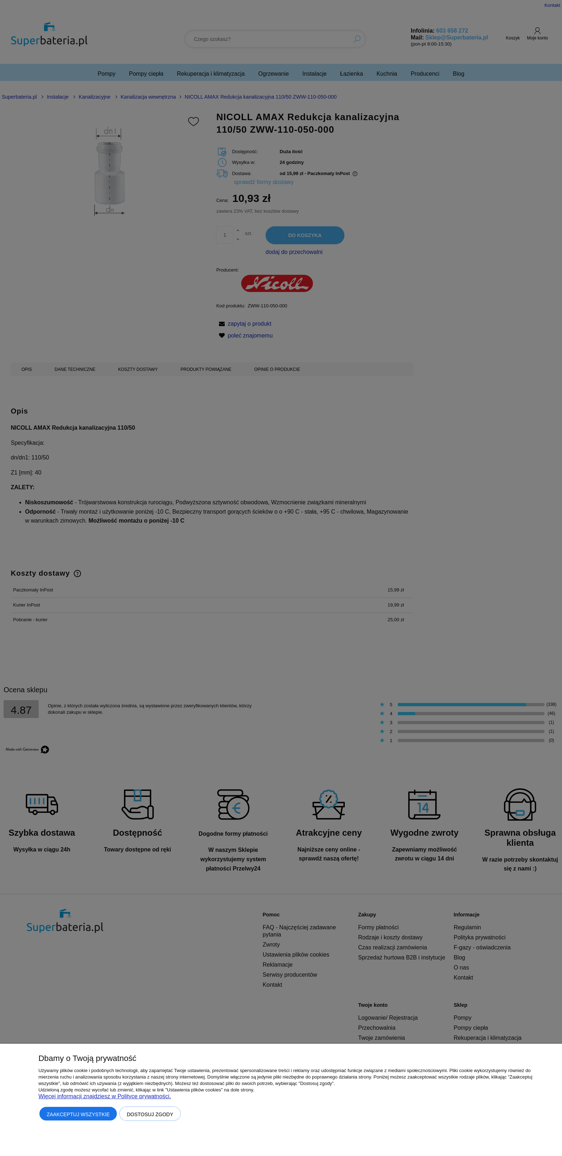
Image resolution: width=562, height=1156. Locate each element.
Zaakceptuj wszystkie (78, 1114)
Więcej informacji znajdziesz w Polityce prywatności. (104, 1096)
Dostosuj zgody (150, 1114)
